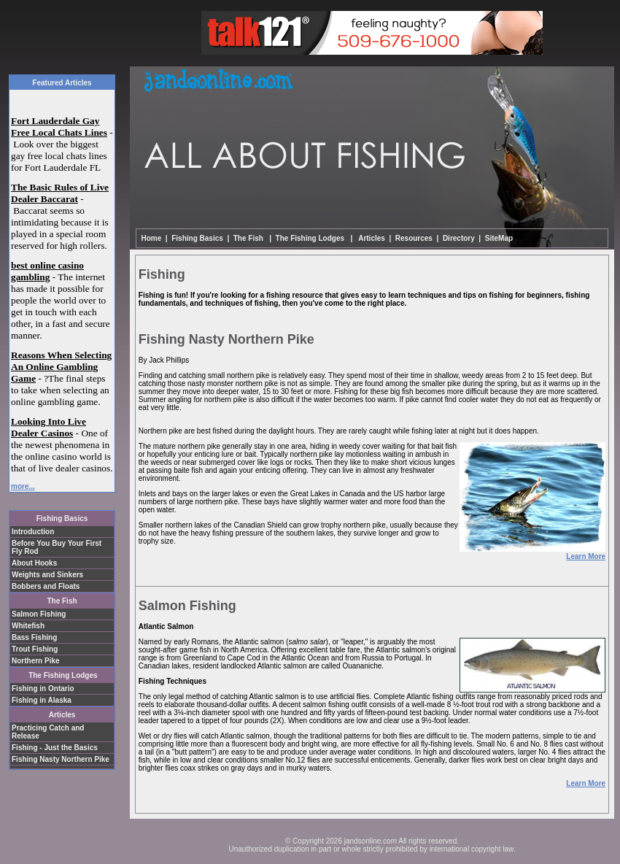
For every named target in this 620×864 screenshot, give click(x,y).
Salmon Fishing (39, 614)
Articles (371, 238)
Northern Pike (36, 661)
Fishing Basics (62, 518)
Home (152, 238)
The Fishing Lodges (62, 675)
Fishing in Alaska (41, 700)
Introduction (33, 532)
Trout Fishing (35, 649)
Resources (414, 238)
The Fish (62, 601)
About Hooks (34, 563)
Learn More (585, 556)
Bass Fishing (34, 637)
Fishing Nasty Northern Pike (60, 759)
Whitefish (28, 626)
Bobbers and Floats (46, 586)
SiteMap (499, 238)
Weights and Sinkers (47, 575)
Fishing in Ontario (43, 688)
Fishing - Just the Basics (55, 748)
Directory (459, 238)
